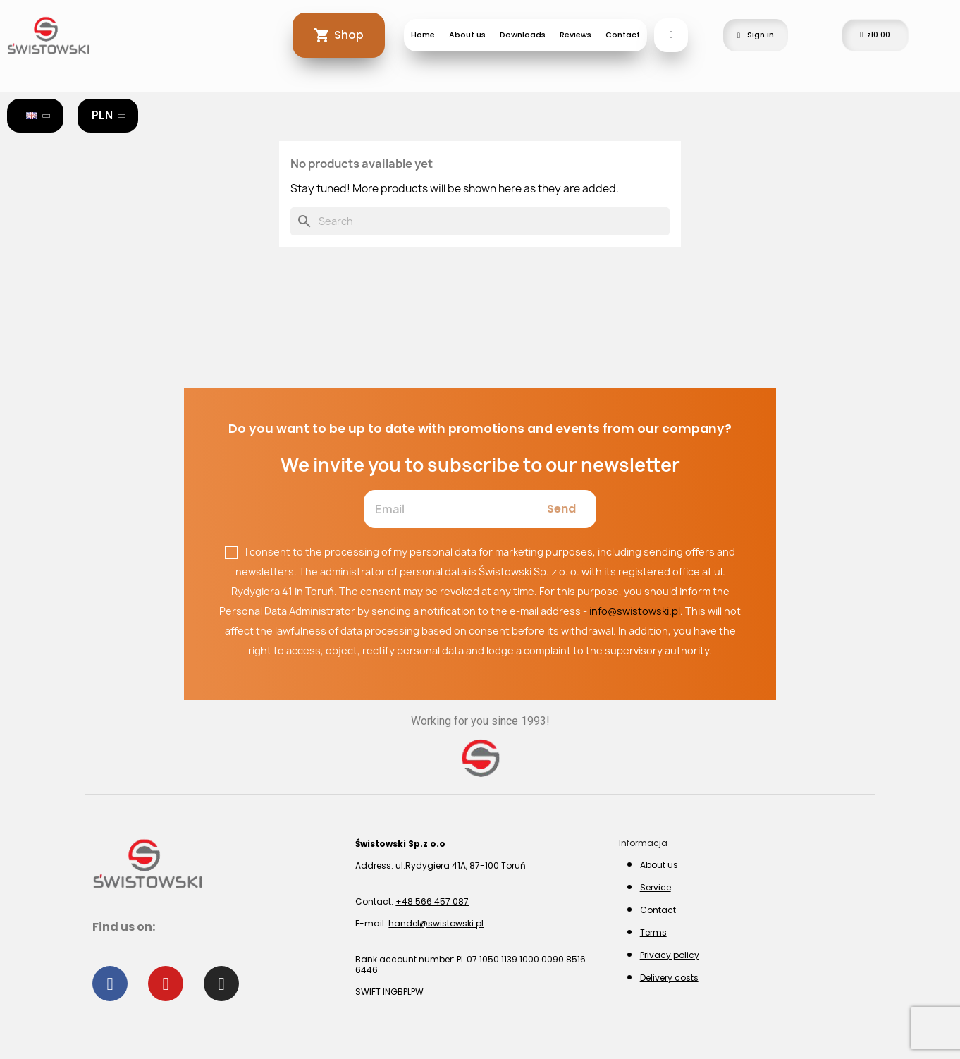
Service (655, 887)
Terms (653, 932)
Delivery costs (669, 978)
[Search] (480, 221)
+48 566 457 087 (432, 901)
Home (423, 35)
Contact (622, 35)
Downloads (523, 35)
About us (467, 35)
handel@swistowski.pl (436, 923)
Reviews (575, 35)
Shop (349, 35)
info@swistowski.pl (634, 611)
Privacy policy (669, 955)
